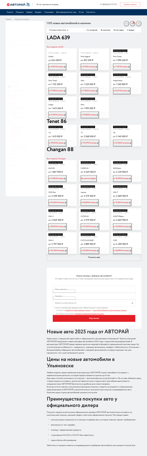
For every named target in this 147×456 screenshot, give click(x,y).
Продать (20, 12)
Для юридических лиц (66, 12)
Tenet (54, 121)
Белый (15, 82)
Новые (16, 33)
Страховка (49, 12)
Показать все (14, 136)
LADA (54, 38)
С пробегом (33, 33)
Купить (10, 12)
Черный (15, 86)
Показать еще (14, 98)
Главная (8, 19)
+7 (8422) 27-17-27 (108, 4)
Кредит (38, 12)
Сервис (29, 12)
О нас (81, 12)
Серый (15, 95)
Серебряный (17, 90)
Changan (57, 149)
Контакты (90, 12)
